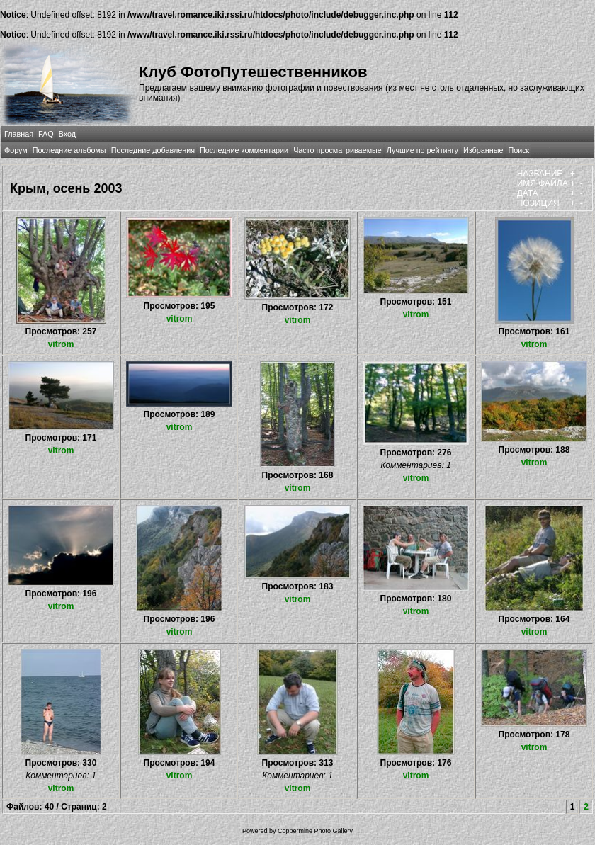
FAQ (46, 134)
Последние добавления (153, 150)
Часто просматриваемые (337, 150)
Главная (18, 134)
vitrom (61, 344)
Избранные (483, 150)
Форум (16, 150)
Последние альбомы (69, 150)
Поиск (518, 150)
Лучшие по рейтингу (422, 150)
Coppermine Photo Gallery (315, 830)
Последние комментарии (244, 150)
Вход (67, 134)
